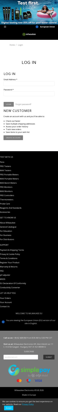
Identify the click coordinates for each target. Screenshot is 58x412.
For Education (6, 231)
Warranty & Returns (9, 266)
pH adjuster (5, 275)
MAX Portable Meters (9, 178)
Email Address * (10, 79)
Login (8, 104)
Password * (9, 89)
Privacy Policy (28, 404)
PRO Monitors (6, 187)
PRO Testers (5, 166)
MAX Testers (5, 170)
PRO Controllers (7, 195)
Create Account (13, 138)
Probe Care (5, 203)
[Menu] (5, 27)
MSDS (2, 279)
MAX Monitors (6, 191)
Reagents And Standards (10, 208)
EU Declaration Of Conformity (13, 283)
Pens (2, 162)
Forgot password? (23, 104)
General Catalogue (8, 227)
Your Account (6, 302)
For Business (5, 235)
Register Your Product (9, 262)
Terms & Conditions (8, 258)
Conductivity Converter (10, 287)
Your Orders (5, 298)
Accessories (5, 212)
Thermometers (6, 199)
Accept (9, 408)
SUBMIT (49, 357)
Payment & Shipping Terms (12, 250)
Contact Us (5, 306)
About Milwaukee (7, 222)
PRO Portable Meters (9, 174)
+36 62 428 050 (19, 338)
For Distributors (7, 239)
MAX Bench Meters (8, 183)
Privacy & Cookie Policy (10, 254)
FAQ (2, 271)
